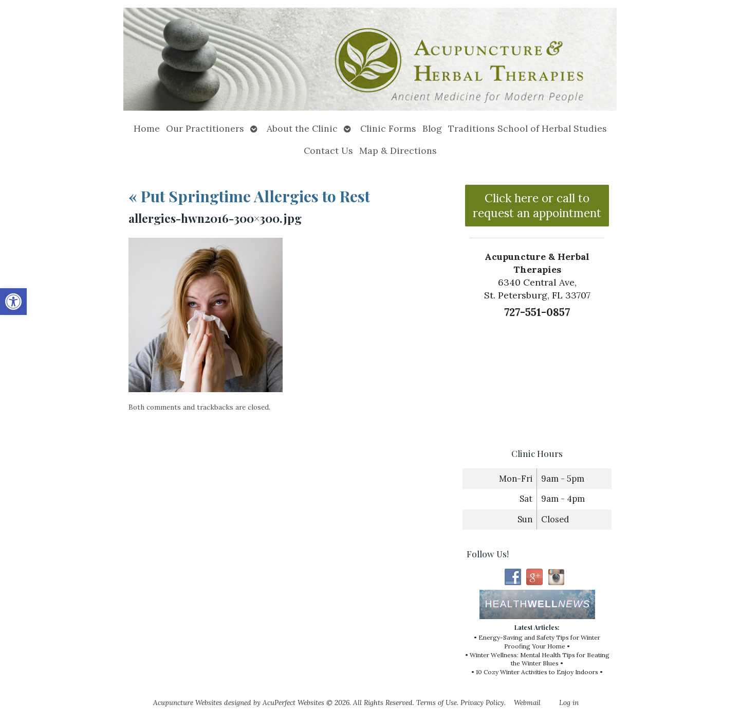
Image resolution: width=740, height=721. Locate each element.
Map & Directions (398, 150)
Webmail (527, 702)
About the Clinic (302, 128)
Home (147, 128)
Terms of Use (436, 702)
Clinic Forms (388, 128)
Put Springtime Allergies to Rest (249, 196)
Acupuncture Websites (187, 702)
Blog (432, 128)
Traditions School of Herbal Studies (527, 128)
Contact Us (328, 150)
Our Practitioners (205, 128)
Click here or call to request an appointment (537, 205)
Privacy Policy (482, 702)
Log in (569, 702)
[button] (13, 301)
